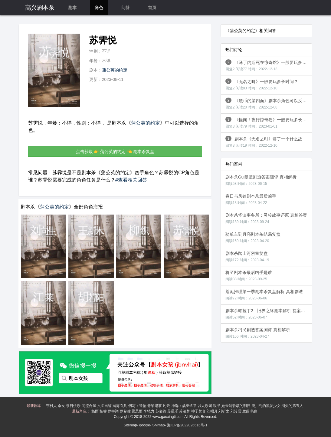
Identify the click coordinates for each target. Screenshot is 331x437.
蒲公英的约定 (114, 70)
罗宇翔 (114, 411)
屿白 (255, 411)
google (144, 425)
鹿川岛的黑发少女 (266, 406)
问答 (125, 7)
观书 (217, 406)
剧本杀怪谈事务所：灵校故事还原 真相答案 (266, 218)
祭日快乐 (73, 406)
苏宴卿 (161, 411)
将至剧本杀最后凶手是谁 (248, 275)
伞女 (62, 406)
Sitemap (130, 425)
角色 (99, 7)
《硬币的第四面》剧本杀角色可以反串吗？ (268, 103)
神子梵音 (199, 411)
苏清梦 (185, 411)
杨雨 (95, 411)
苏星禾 (173, 411)
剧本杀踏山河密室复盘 (247, 256)
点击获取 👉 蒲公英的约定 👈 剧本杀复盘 (115, 151)
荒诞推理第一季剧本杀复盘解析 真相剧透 (264, 294)
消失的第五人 (292, 406)
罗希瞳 (126, 411)
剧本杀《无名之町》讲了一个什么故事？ (268, 142)
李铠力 (149, 411)
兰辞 (246, 411)
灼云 (167, 406)
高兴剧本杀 (39, 7)
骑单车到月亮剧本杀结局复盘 (252, 237)
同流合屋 (89, 406)
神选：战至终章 (184, 406)
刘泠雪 (236, 411)
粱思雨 (137, 411)
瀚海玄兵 (120, 406)
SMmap (158, 425)
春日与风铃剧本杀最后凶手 (250, 199)
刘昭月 (212, 411)
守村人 (52, 406)
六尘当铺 (105, 406)
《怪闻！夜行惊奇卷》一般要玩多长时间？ (268, 122)
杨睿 (104, 411)
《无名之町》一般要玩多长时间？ (261, 84)
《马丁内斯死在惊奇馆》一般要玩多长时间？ (268, 65)
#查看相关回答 (131, 179)
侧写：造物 (137, 406)
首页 (152, 7)
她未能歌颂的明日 (236, 406)
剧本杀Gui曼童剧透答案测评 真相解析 (261, 180)
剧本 (72, 7)
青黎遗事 (155, 406)
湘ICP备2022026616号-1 (187, 425)
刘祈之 (224, 411)
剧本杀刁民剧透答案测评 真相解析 (257, 333)
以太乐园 (205, 406)
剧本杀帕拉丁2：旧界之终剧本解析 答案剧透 (267, 313)
